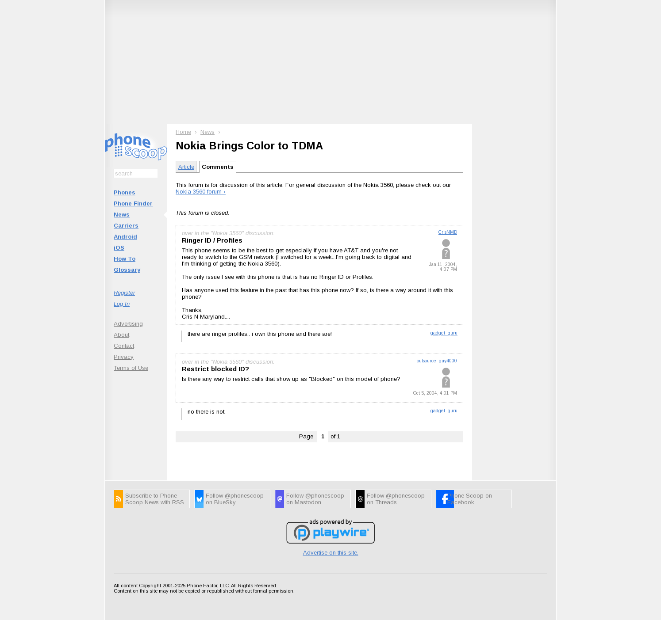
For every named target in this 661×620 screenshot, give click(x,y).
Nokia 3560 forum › (201, 191)
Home (183, 132)
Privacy (124, 357)
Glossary (127, 269)
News (122, 214)
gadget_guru (443, 333)
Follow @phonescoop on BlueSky (235, 499)
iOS (119, 247)
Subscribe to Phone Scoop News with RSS (154, 499)
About (121, 334)
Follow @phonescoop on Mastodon (315, 499)
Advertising (128, 323)
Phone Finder (133, 203)
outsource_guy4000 (437, 360)
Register (124, 292)
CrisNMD (447, 232)
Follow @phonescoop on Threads (396, 499)
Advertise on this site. (330, 552)
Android (125, 236)
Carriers (126, 225)
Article (186, 167)
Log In (122, 303)
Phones (124, 192)
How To (124, 258)
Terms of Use (131, 368)
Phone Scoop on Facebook (469, 499)
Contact (124, 345)
